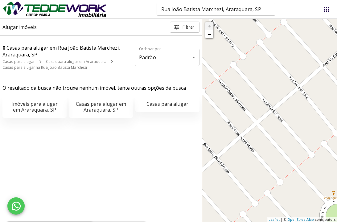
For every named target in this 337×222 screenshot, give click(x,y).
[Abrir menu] (326, 9)
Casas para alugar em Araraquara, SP (101, 107)
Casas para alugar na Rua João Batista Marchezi (44, 67)
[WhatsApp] (16, 206)
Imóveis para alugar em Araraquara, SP (34, 107)
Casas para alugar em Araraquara (76, 61)
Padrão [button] (147, 57)
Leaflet (274, 219)
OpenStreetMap (300, 219)
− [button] (209, 34)
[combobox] (216, 9)
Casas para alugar (18, 61)
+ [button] (209, 26)
